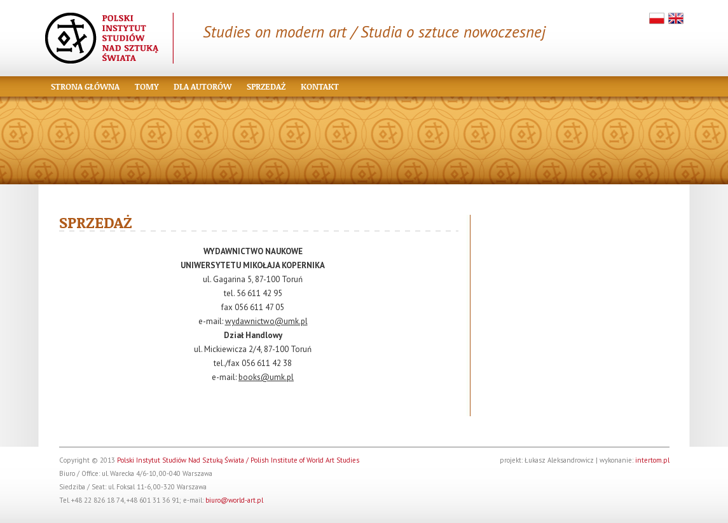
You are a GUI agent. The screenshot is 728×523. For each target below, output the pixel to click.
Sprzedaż (266, 86)
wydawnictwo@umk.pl (266, 321)
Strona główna (85, 86)
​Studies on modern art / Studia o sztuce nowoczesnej (374, 32)
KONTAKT (320, 86)
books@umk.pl (266, 377)
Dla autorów (202, 86)
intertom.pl (652, 460)
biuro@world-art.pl (234, 500)
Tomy (146, 86)
